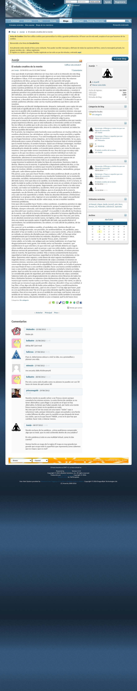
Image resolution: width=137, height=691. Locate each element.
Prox (56, 312)
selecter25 (110, 207)
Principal (48, 312)
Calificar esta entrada (72, 65)
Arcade (53, 21)
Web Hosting (98, 460)
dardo (105, 204)
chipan (99, 204)
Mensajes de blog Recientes (100, 161)
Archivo (89, 460)
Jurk (116, 204)
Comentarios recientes (98, 123)
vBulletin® (68, 471)
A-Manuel (92, 204)
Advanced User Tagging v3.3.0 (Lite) (53, 481)
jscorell (111, 204)
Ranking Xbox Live (95, 21)
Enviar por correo (74, 308)
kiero (120, 204)
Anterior (39, 312)
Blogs (65, 21)
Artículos (28, 21)
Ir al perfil (94, 82)
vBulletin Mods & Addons (75, 481)
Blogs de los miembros (44, 25)
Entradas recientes (16, 25)
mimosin (29, 365)
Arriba (124, 460)
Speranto (118, 207)
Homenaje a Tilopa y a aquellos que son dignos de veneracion (108, 137)
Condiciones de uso (112, 460)
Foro (40, 21)
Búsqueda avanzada (120, 25)
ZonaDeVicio (79, 460)
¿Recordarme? (73, 5)
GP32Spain (79, 21)
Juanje (22, 32)
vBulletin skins (62, 477)
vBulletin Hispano (67, 475)
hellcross (29, 352)
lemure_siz (93, 207)
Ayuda (108, 2)
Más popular (30, 25)
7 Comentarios (77, 70)
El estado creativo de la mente (105, 150)
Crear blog (120, 58)
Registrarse (120, 2)
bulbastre (30, 340)
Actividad (15, 21)
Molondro (30, 329)
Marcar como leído (97, 85)
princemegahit (32, 390)
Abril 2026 (109, 220)
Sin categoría (24, 300)
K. (95, 144)
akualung (101, 146)
